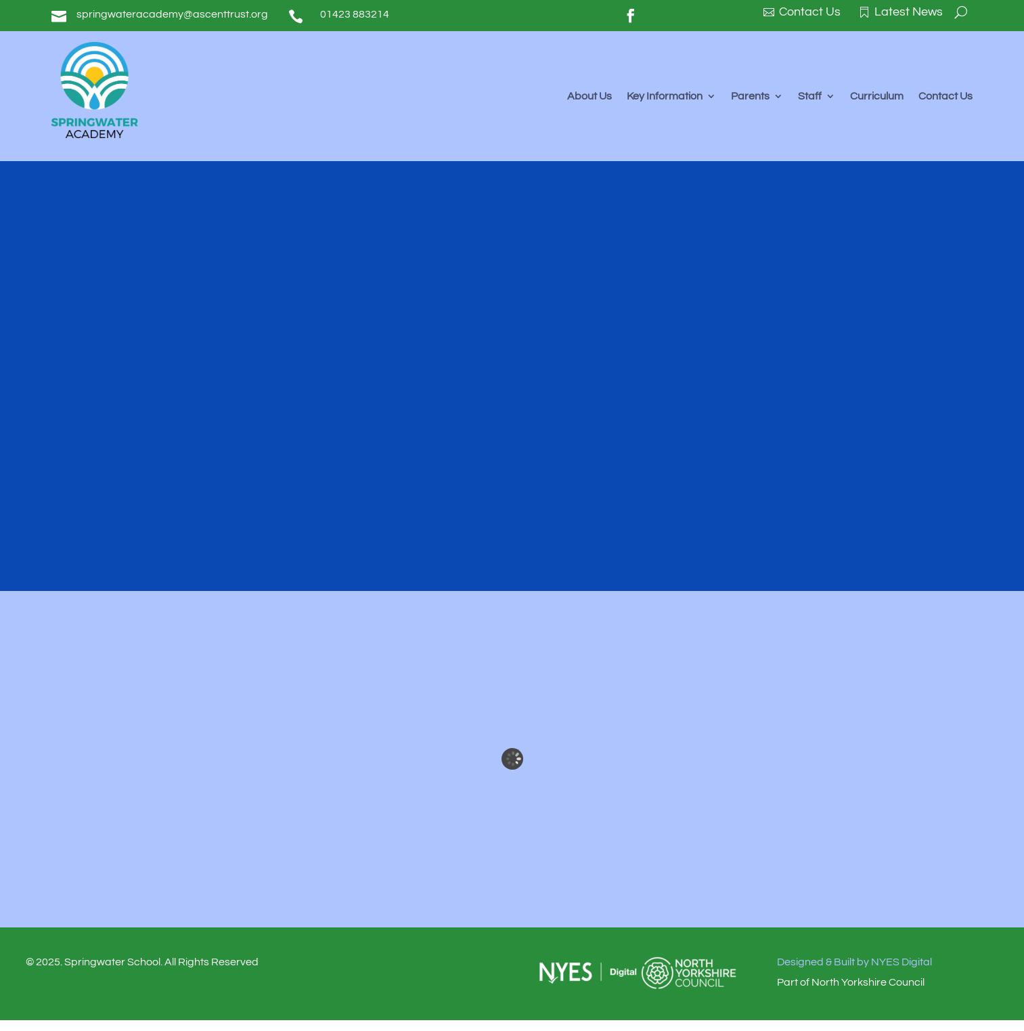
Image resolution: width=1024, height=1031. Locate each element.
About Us (589, 96)
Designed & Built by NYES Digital (854, 962)
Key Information (665, 96)
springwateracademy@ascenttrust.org (172, 14)
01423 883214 (354, 14)
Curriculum (877, 96)
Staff (810, 96)
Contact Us (945, 96)
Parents (750, 96)
